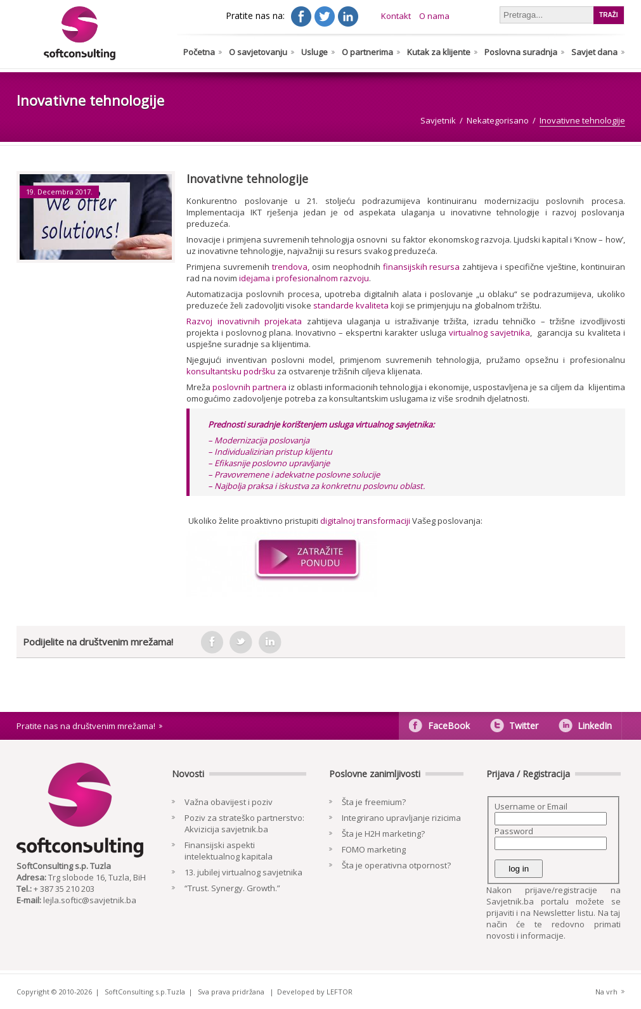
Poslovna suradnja (520, 52)
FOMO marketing (374, 849)
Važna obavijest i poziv (229, 802)
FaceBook (449, 726)
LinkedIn (595, 726)
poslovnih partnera (249, 387)
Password (514, 831)
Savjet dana (594, 52)
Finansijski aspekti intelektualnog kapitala (229, 850)
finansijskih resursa (421, 266)
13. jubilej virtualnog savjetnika (243, 872)
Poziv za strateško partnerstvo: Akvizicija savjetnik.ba (244, 823)
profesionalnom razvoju (322, 278)
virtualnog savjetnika (489, 332)
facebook (211, 642)
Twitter (523, 726)
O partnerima (367, 52)
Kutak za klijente (438, 52)
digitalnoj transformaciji (366, 520)
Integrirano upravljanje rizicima (401, 817)
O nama (434, 16)
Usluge (314, 52)
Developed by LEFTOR (315, 991)
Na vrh (606, 991)
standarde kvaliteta (351, 305)
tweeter (241, 642)
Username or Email (531, 806)
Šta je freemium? (374, 802)
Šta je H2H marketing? (383, 833)
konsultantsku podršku (230, 371)
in (270, 642)
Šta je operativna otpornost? (396, 865)
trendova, (290, 266)
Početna (199, 52)
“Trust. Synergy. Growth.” (232, 888)
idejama (254, 278)
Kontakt (396, 16)
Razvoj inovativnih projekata (244, 321)
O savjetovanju (258, 52)
